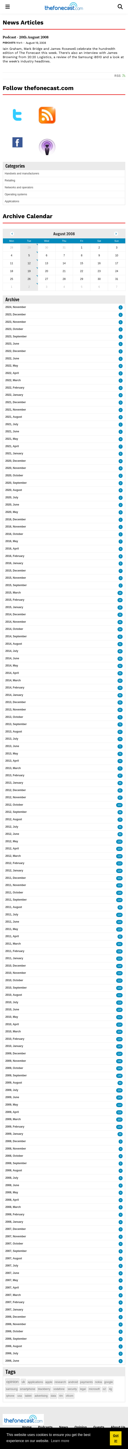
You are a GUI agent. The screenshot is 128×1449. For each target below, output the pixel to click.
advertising (41, 1395)
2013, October (14, 717)
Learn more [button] (60, 1441)
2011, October (14, 892)
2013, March (13, 768)
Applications (12, 201)
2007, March (13, 1295)
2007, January (14, 1309)
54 (120, 629)
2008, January (14, 1221)
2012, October (14, 804)
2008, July (11, 1177)
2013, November (15, 709)
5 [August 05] (29, 255)
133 (119, 841)
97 (120, 775)
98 (120, 812)
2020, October (14, 475)
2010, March (13, 1031)
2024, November (15, 307)
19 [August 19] (29, 271)
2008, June (12, 1185)
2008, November (15, 1148)
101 (119, 944)
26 (120, 607)
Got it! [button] (116, 1438)
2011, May (11, 929)
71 (120, 717)
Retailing (10, 180)
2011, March (13, 943)
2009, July (11, 1090)
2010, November (15, 972)
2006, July (11, 1353)
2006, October (14, 1331)
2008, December (15, 1141)
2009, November (15, 1060)
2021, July (11, 424)
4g (110, 1389)
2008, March (13, 1207)
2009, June (12, 1097)
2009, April (12, 1112)
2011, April (12, 936)
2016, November (15, 526)
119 (119, 900)
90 (120, 907)
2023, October (14, 329)
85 (120, 695)
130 (119, 893)
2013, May (11, 753)
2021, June (12, 431)
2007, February (14, 1302)
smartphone (27, 1389)
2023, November (15, 321)
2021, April (12, 446)
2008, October (14, 1155)
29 (120, 1134)
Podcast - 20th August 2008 (26, 37)
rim (61, 1395)
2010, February (14, 1038)
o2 (104, 1389)
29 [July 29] (29, 247)
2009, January (14, 1133)
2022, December (15, 351)
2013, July (11, 738)
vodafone (58, 1389)
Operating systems (16, 194)
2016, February (14, 556)
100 (119, 849)
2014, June (12, 658)
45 (120, 622)
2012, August (13, 819)
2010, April (12, 1024)
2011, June (12, 921)
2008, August (13, 1170)
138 (119, 951)
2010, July (11, 1002)
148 (119, 1076)
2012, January (14, 870)
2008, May (11, 1192)
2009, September (16, 1075)
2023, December (15, 314)
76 (120, 724)
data (53, 1395)
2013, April (12, 760)
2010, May (11, 1016)
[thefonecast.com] (63, 6)
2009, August (13, 1082)
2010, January (14, 1046)
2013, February (14, 775)
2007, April (12, 1287)
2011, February (14, 951)
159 (119, 1090)
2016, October (14, 534)
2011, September (16, 899)
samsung (12, 1389)
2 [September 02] (29, 286)
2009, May (11, 1104)
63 (120, 680)
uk (23, 1382)
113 (119, 863)
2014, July (11, 651)
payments (86, 1382)
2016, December (15, 519)
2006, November (15, 1324)
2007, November (15, 1236)
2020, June (12, 504)
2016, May (11, 541)
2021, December (15, 402)
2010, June (12, 1009)
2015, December (15, 570)
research (60, 1382)
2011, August (13, 907)
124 (119, 915)
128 (119, 1010)
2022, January (14, 394)
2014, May (11, 665)
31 (120, 644)
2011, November (15, 885)
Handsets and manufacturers (22, 173)
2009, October (14, 1068)
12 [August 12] (29, 263)
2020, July (11, 497)
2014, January (14, 695)
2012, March (13, 856)
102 (119, 805)
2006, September (16, 1338)
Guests (98, 1427)
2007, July (11, 1265)
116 (119, 958)
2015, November (15, 577)
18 (120, 600)
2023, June (12, 343)
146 (119, 1061)
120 (119, 922)
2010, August (13, 994)
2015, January (14, 607)
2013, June (12, 746)
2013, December (15, 702)
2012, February (14, 863)
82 (120, 936)
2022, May (11, 365)
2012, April (12, 848)
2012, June (12, 834)
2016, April (12, 548)
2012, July (11, 826)
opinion (12, 1382)
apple (48, 1382)
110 (119, 856)
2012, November (15, 797)
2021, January (14, 453)
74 (120, 761)
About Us (118, 1427)
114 (119, 1017)
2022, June (12, 358)
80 (120, 834)
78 (120, 688)
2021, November (15, 409)
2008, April (12, 1199)
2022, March (13, 380)
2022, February (14, 387)
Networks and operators (19, 187)
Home (27, 1427)
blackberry (44, 1389)
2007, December (15, 1229)
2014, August (13, 643)
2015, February (14, 599)
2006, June (12, 1360)
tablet (28, 1395)
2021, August (13, 416)
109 (119, 885)
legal (83, 1389)
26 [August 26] (29, 279)
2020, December (15, 460)
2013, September (16, 724)
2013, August (13, 731)
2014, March (13, 680)
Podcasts (9, 43)
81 (120, 790)
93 (120, 1083)
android (73, 1382)
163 (119, 1119)
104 (119, 1032)
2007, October (14, 1243)
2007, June (12, 1273)
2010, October (14, 980)
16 (120, 593)
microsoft (94, 1389)
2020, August (13, 490)
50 (120, 658)
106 (119, 878)
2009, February (14, 1126)
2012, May (11, 841)
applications (35, 1382)
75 (120, 739)
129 (119, 871)
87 (120, 797)
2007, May (11, 1280)
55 (120, 673)
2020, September (16, 482)
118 (119, 966)
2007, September (16, 1251)
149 (119, 1068)
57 (120, 732)
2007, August (13, 1258)
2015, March (13, 592)
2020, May (11, 512)
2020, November (15, 468)
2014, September (16, 636)
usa (19, 1395)
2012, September (16, 812)
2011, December (15, 878)
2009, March (13, 1119)
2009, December (15, 1053)
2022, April (12, 373)
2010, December (15, 965)
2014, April (12, 673)
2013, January (14, 782)
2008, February (14, 1214)
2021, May (11, 438)
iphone (10, 1395)
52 (120, 666)
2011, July (11, 914)
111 (119, 995)
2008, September (16, 1163)
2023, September (16, 336)
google (108, 1382)
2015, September (16, 585)
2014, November (15, 621)
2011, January (14, 958)
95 (120, 783)
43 (120, 651)
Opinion (81, 1427)
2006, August (13, 1346)
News (63, 1427)
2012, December (15, 790)
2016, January (14, 563)
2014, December (15, 614)
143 (119, 1046)
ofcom (69, 1395)
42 (120, 636)
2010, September (16, 987)
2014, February (14, 687)
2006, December (15, 1316)
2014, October (14, 629)
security (72, 1389)
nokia (98, 1382)
